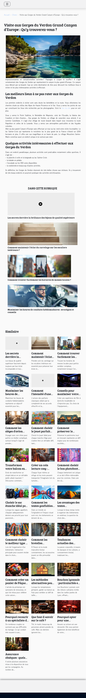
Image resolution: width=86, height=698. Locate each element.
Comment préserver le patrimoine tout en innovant (67, 433)
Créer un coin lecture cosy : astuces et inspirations (39, 470)
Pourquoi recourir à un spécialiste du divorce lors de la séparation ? (16, 622)
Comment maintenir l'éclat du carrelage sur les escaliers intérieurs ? (37, 248)
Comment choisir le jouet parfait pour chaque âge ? (42, 431)
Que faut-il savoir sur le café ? (42, 618)
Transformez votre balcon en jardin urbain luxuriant (15, 470)
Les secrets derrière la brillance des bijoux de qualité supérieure (41, 217)
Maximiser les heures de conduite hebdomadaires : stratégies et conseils (41, 311)
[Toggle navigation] (7, 4)
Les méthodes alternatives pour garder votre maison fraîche (42, 585)
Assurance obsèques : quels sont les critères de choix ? (16, 659)
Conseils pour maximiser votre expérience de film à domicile (68, 396)
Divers (14, 14)
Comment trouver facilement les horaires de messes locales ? (39, 279)
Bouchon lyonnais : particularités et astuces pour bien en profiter (68, 585)
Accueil (7, 14)
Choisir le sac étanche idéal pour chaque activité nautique (17, 507)
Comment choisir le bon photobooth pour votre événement (68, 470)
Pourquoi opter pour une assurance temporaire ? (66, 622)
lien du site (66, 108)
